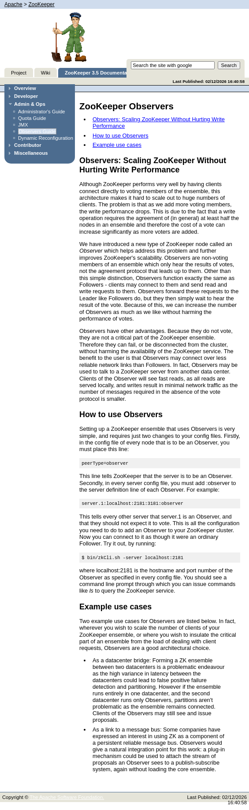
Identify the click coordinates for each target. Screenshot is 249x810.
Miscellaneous (31, 153)
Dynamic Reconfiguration (45, 138)
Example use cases (117, 145)
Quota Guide (32, 118)
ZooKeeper (41, 4)
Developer (26, 96)
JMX (23, 124)
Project (18, 72)
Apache (13, 4)
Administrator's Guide (41, 111)
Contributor (27, 145)
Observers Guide (37, 131)
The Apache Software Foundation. (67, 800)
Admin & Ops (29, 104)
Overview (25, 88)
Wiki (45, 72)
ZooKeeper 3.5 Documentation (100, 72)
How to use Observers (121, 135)
